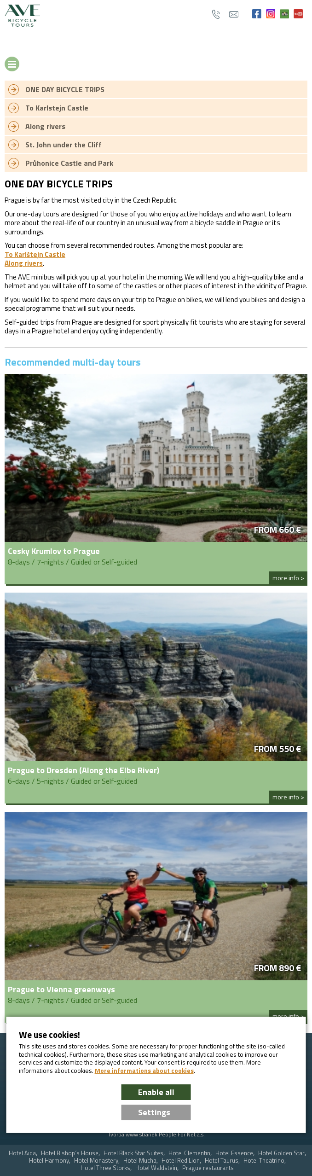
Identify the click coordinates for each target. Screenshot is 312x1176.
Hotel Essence (234, 1153)
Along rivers (24, 263)
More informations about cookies (144, 1070)
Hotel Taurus (221, 1160)
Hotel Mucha (139, 1160)
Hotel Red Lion (181, 1160)
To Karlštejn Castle (35, 254)
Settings (154, 1112)
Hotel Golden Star (281, 1153)
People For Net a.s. (182, 1134)
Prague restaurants (208, 1167)
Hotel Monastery (96, 1160)
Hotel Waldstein (156, 1167)
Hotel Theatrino (263, 1160)
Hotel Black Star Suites (133, 1153)
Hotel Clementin (189, 1153)
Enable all (156, 1092)
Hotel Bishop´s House (69, 1153)
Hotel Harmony (49, 1160)
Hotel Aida (22, 1153)
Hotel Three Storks (105, 1167)
